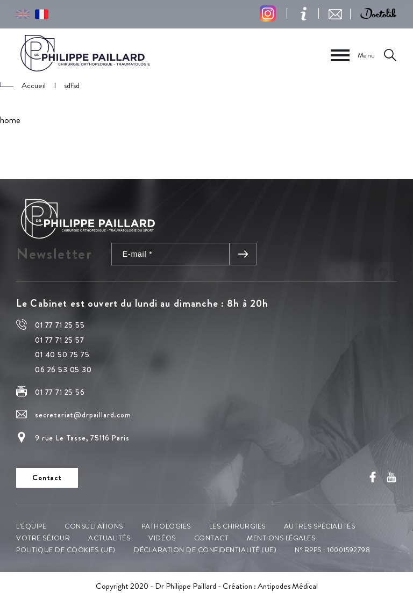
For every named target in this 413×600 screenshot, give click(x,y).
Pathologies (166, 526)
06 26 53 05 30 (63, 369)
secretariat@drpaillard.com (83, 414)
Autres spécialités (319, 526)
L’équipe (31, 526)
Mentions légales (281, 538)
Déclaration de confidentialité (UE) (205, 550)
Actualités (109, 538)
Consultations (94, 526)
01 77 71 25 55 (60, 325)
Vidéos (161, 538)
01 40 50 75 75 (62, 354)
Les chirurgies (237, 526)
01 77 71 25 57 (59, 340)
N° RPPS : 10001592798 (332, 550)
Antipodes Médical (288, 586)
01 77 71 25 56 (60, 392)
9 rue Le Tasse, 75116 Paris (82, 437)
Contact (211, 538)
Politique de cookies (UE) (66, 550)
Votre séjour (43, 538)
